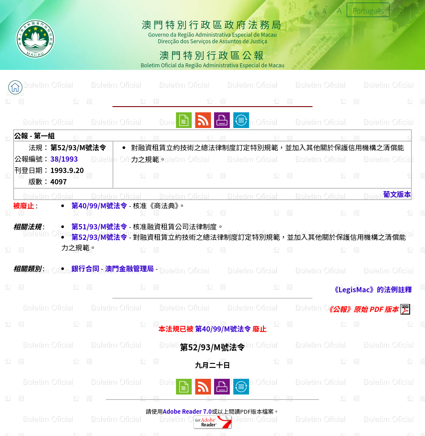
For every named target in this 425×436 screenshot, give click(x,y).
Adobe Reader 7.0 (187, 411)
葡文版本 (397, 194)
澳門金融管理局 (129, 268)
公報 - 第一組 (34, 135)
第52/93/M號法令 (99, 237)
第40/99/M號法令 (99, 205)
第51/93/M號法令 (99, 226)
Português (368, 10)
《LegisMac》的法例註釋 (371, 289)
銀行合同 (85, 268)
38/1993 (64, 158)
